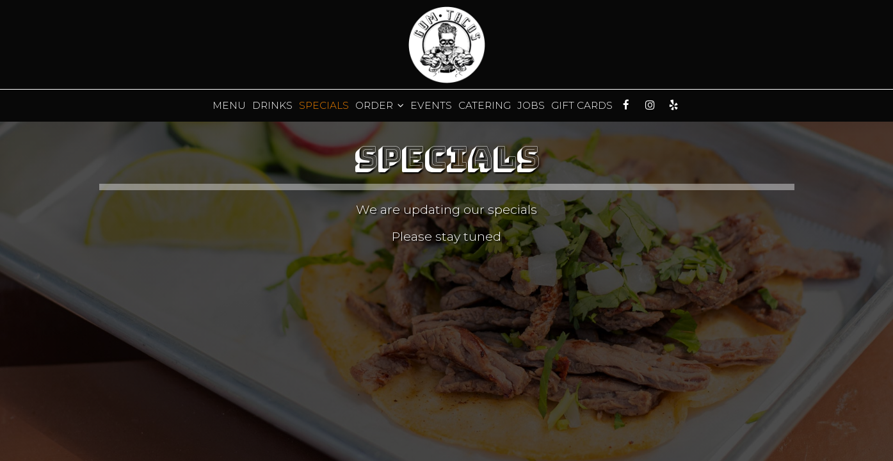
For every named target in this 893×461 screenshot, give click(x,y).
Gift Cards (582, 105)
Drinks (272, 105)
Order (379, 105)
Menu (229, 105)
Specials (324, 105)
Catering (484, 105)
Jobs (531, 105)
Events (431, 105)
